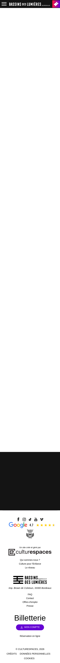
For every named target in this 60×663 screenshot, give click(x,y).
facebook (18, 519)
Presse (30, 606)
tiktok (30, 519)
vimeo (41, 519)
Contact (30, 598)
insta (24, 519)
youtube (35, 519)
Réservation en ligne (30, 636)
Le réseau (30, 567)
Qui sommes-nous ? (30, 560)
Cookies (29, 658)
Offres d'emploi (30, 602)
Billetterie (56, 3)
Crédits (12, 653)
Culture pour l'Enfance (30, 563)
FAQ (30, 594)
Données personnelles (35, 653)
